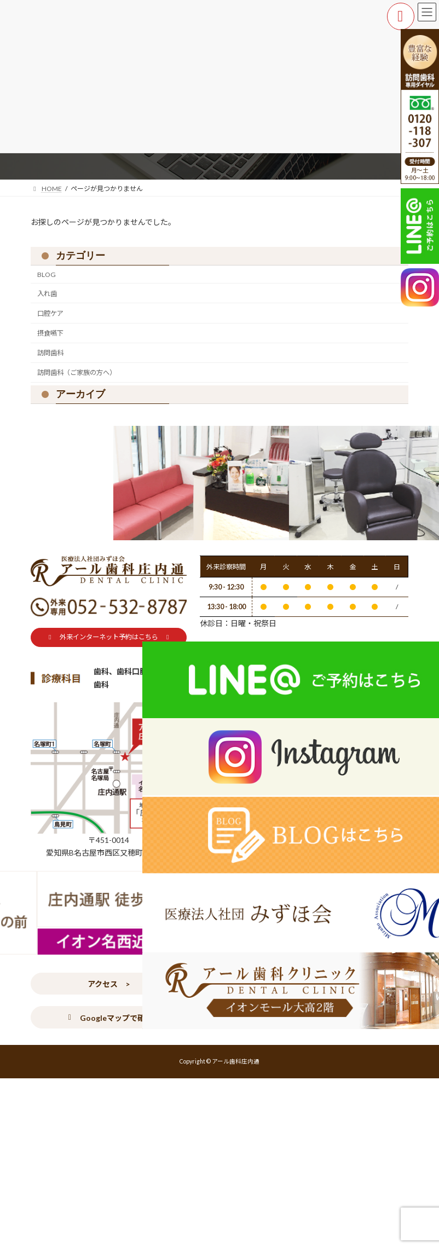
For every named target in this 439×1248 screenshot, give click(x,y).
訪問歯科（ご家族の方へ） (76, 372)
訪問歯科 (50, 353)
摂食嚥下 (50, 333)
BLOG (46, 274)
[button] (109, 637)
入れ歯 (47, 294)
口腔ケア (50, 313)
